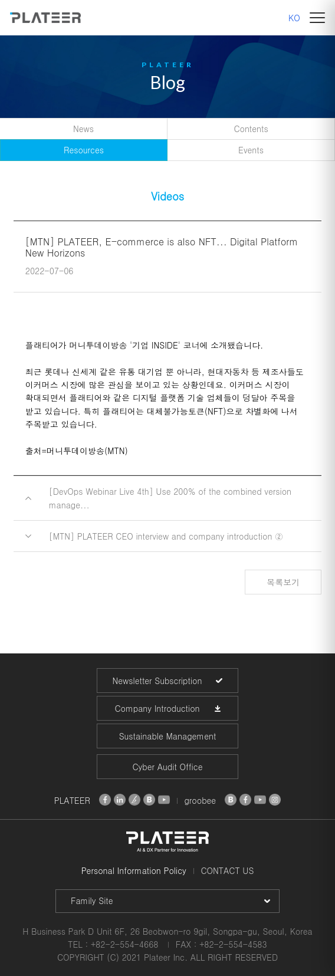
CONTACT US (227, 870)
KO (294, 18)
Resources (84, 150)
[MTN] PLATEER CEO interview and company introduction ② (166, 536)
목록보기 (283, 582)
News (83, 128)
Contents (251, 128)
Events (251, 150)
